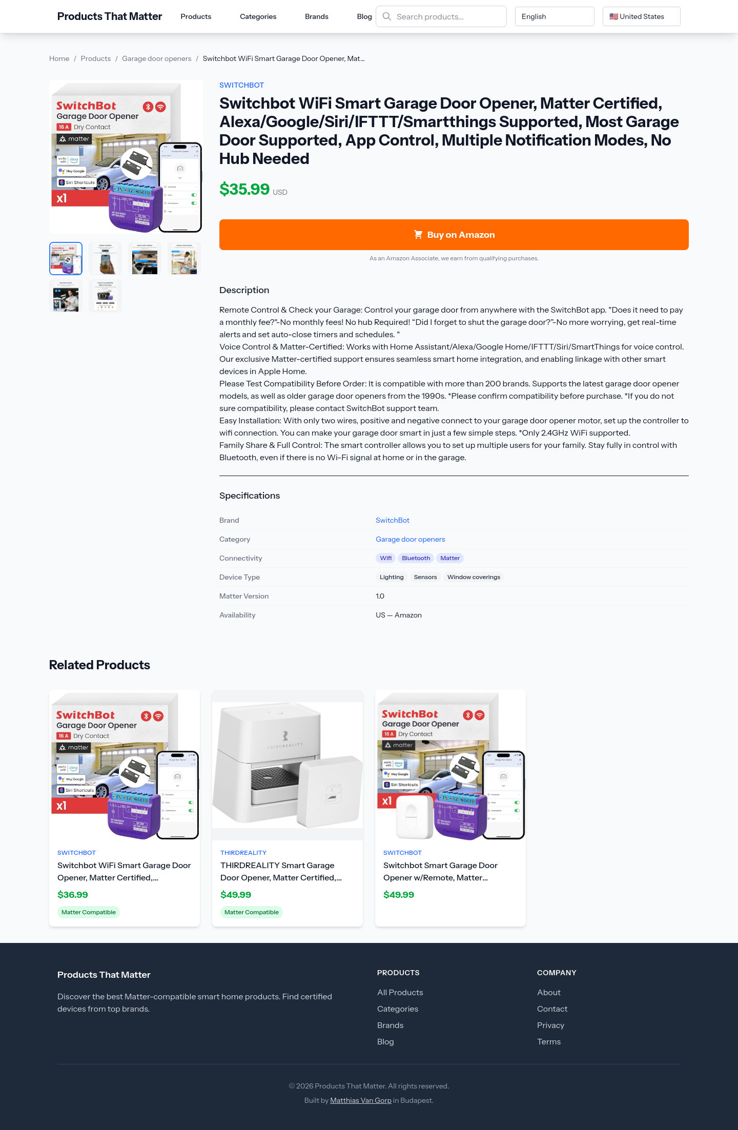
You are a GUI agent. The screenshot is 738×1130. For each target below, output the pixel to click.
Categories (258, 16)
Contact (552, 1008)
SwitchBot (392, 520)
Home (59, 58)
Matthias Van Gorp (361, 1100)
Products (196, 16)
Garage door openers (156, 58)
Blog (364, 16)
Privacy (550, 1025)
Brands (317, 16)
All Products (400, 992)
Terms (549, 1041)
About (549, 992)
